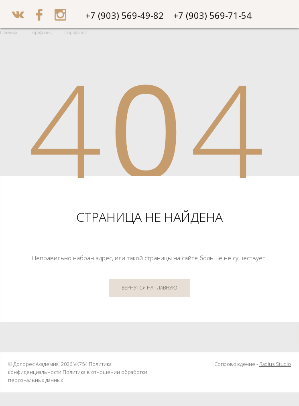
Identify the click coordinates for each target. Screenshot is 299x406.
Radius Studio (275, 364)
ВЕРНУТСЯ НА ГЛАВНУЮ (149, 287)
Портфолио (40, 32)
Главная (8, 32)
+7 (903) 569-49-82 (124, 15)
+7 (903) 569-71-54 (212, 15)
